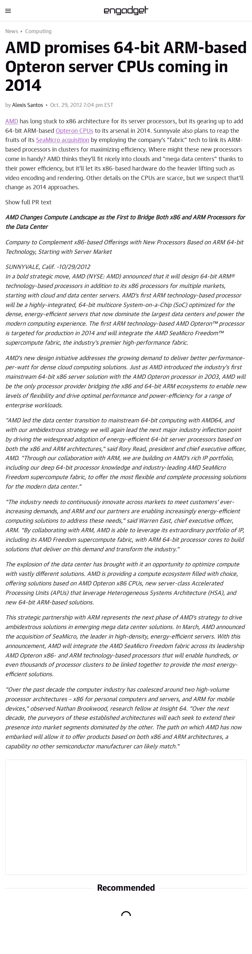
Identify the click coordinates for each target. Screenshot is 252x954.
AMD (11, 122)
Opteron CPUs (74, 131)
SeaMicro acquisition (62, 140)
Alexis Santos (27, 105)
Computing (38, 31)
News (11, 31)
